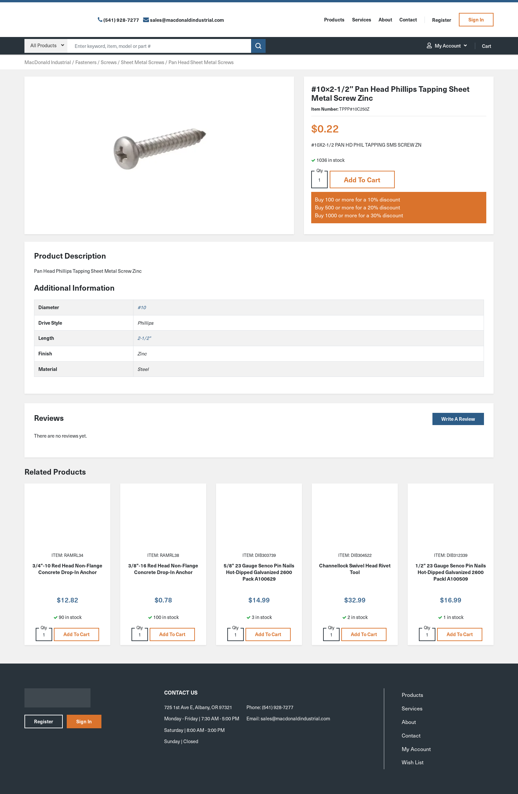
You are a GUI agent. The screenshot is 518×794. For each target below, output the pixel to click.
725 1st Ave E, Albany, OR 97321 (198, 707)
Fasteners (85, 62)
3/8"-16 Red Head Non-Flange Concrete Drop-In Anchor (163, 568)
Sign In (476, 19)
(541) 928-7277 (121, 20)
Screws (109, 62)
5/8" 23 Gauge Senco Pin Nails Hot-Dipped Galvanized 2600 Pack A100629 (259, 572)
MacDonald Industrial (47, 62)
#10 (141, 307)
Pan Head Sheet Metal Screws (201, 62)
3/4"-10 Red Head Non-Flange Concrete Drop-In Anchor (67, 568)
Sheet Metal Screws (142, 62)
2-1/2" (144, 338)
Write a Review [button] (458, 418)
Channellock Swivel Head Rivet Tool (354, 568)
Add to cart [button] (362, 179)
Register (441, 20)
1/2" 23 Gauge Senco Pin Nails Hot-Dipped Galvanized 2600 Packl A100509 (450, 572)
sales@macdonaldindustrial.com (295, 718)
